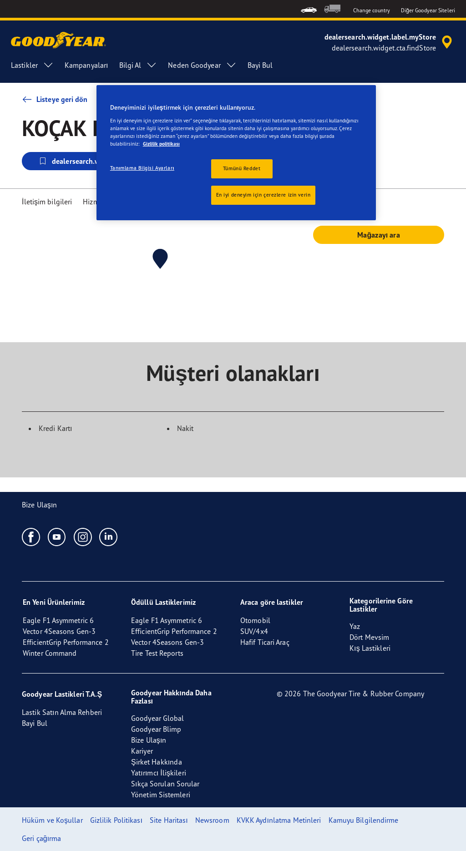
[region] (236, 152)
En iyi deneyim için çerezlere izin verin (263, 195)
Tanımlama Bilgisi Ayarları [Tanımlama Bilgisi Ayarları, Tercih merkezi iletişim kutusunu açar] (142, 168)
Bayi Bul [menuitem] (260, 65)
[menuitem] (309, 9)
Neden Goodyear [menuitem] (202, 65)
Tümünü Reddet (241, 168)
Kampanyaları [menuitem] (86, 65)
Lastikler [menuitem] (32, 65)
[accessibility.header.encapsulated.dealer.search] (389, 42)
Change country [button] (371, 10)
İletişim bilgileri (47, 201)
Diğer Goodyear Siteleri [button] (428, 10)
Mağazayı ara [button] (378, 234)
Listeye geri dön (55, 99)
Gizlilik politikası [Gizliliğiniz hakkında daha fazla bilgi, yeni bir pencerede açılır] (161, 144)
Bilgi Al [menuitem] (138, 65)
